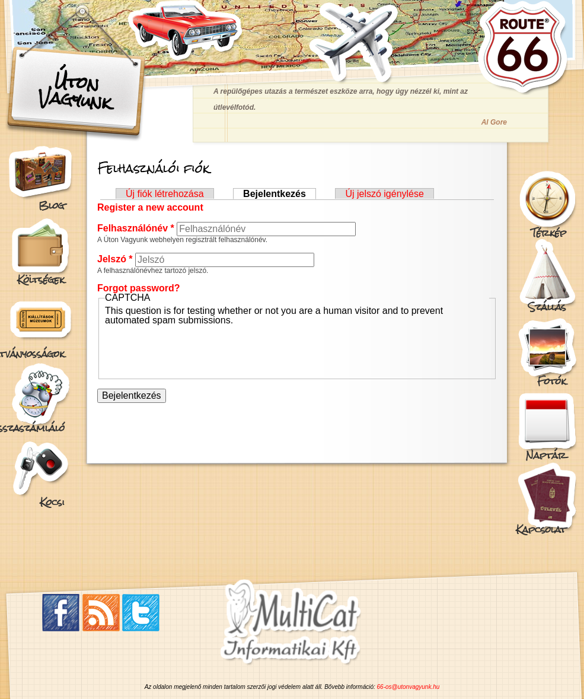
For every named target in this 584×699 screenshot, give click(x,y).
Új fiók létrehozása (165, 194)
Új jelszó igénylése (384, 194)
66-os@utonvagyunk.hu (408, 687)
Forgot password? (138, 288)
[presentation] (195, 348)
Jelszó (115, 259)
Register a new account (150, 207)
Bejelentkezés (279, 194)
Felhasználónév (135, 228)
